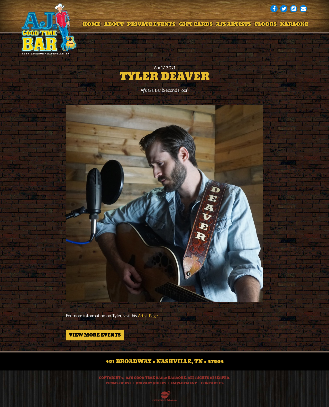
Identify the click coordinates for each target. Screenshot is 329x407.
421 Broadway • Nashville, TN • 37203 (165, 361)
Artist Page (148, 316)
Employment (183, 383)
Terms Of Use (119, 383)
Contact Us (212, 383)
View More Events (95, 335)
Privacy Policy (151, 383)
